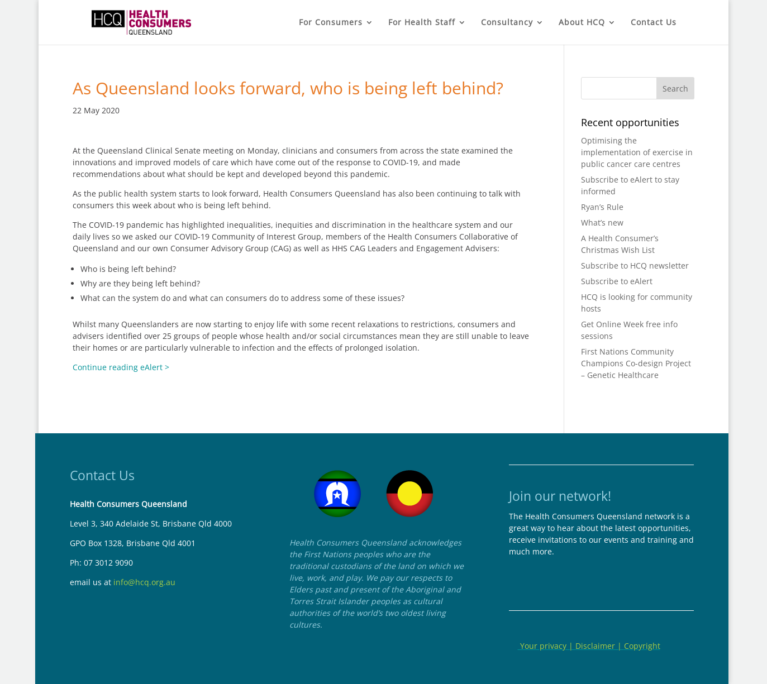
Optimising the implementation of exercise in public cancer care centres (637, 152)
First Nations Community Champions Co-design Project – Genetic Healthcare (636, 363)
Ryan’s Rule (602, 207)
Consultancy (507, 22)
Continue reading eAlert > (121, 367)
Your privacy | (546, 645)
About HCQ (582, 22)
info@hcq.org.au (144, 582)
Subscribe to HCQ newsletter (635, 265)
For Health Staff (421, 22)
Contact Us (654, 22)
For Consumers (331, 22)
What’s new (602, 222)
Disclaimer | (599, 645)
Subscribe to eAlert (616, 281)
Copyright (642, 645)
